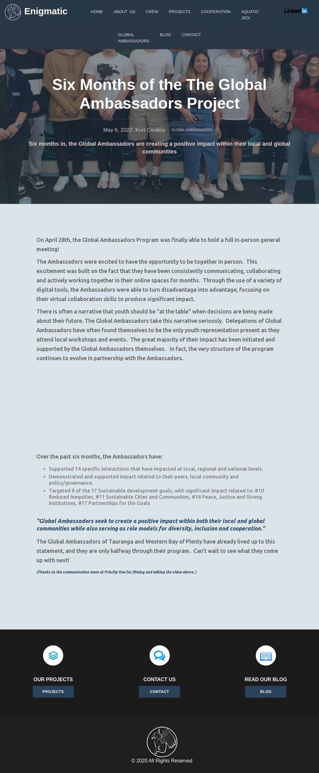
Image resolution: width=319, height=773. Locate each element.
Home (97, 11)
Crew (152, 11)
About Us (124, 11)
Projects (53, 692)
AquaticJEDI (250, 14)
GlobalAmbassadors (133, 37)
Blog (165, 34)
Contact (159, 692)
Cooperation (216, 11)
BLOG (266, 692)
